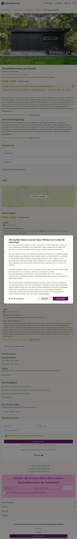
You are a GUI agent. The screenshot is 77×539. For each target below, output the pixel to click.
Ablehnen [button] (43, 298)
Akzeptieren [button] (60, 298)
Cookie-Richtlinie (44, 293)
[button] (16, 299)
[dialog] (38, 269)
